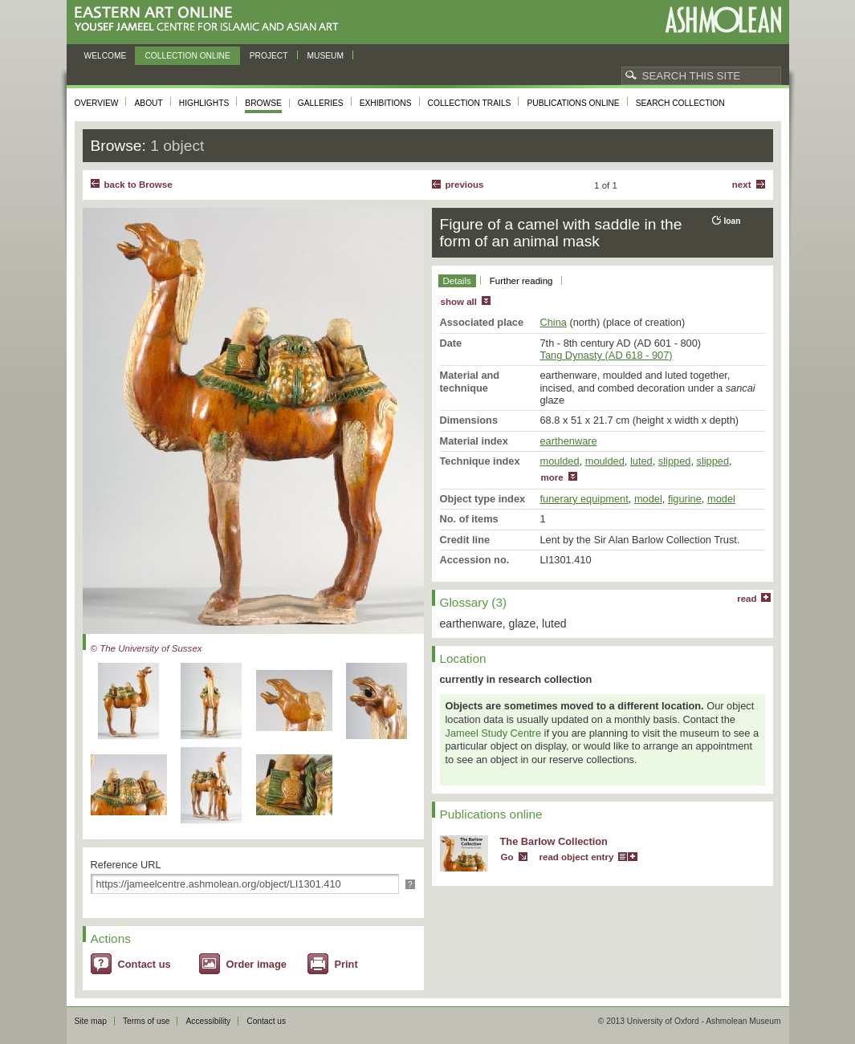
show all (459, 302)
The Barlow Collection (554, 841)
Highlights (204, 103)
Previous (465, 184)
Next (741, 184)
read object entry (576, 857)
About (148, 103)
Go (507, 857)
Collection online (187, 55)
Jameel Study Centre (494, 733)
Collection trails (469, 103)
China (553, 322)
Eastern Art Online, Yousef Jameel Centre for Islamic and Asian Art (211, 19)
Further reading (521, 281)
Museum (325, 55)
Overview (97, 103)
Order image (256, 964)
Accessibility (207, 1021)
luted (641, 461)
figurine (685, 499)
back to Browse (138, 184)
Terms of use (146, 1021)
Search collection (680, 103)
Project (269, 55)
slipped (674, 461)
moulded (560, 461)
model (648, 499)
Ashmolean (723, 19)
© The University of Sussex (146, 648)
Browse (263, 103)
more (552, 477)
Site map (91, 1021)
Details (457, 281)
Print (346, 964)
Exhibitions (386, 103)
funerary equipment (584, 499)
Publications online (573, 103)
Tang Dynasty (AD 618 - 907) (606, 355)
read (746, 598)
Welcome (105, 55)
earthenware (568, 441)
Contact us (144, 964)
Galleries (321, 103)
